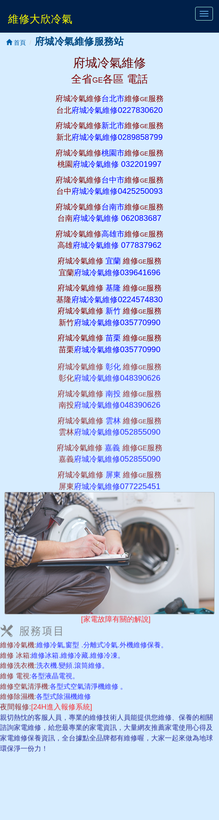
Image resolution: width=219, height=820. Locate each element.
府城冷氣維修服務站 (79, 41)
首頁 (16, 42)
